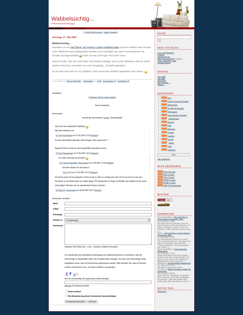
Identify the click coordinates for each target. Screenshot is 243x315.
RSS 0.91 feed (169, 172)
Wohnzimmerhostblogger (63, 23)
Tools (169, 147)
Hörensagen (88, 81)
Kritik (169, 126)
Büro (169, 98)
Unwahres (171, 150)
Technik (170, 140)
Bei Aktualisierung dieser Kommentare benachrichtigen (92, 296)
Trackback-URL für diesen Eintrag (102, 97)
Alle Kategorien (164, 159)
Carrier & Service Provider (178, 102)
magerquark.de (164, 57)
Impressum (162, 292)
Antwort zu (57, 220)
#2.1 (61, 163)
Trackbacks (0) (123, 81)
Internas (170, 122)
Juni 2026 (161, 77)
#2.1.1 (65, 172)
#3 (57, 190)
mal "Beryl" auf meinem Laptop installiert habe (94, 47)
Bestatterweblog (164, 63)
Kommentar (58, 226)
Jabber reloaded (110, 32)
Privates (170, 133)
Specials (170, 136)
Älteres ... (161, 85)
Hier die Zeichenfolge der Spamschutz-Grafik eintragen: (87, 279)
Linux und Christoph (166, 53)
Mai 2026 (161, 79)
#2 (57, 153)
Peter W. (61, 190)
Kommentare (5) (109, 81)
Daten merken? (74, 292)
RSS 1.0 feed (168, 175)
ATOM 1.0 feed (169, 183)
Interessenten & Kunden (177, 115)
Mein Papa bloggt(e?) (166, 59)
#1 (57, 135)
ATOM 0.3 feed (169, 180)
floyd (60, 153)
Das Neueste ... (164, 83)
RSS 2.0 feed (168, 178)
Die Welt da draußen (175, 108)
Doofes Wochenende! (93, 32)
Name (55, 203)
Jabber (171, 143)
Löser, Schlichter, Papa (167, 61)
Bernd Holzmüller (74, 81)
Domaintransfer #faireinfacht (179, 263)
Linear (106, 118)
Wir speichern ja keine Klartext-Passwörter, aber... (173, 218)
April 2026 (162, 81)
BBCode (68, 286)
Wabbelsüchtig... (72, 18)
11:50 (99, 81)
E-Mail (55, 209)
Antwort (94, 135)
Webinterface (173, 119)
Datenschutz (172, 105)
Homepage (67, 135)
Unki (60, 135)
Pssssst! (161, 55)
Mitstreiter (171, 129)
